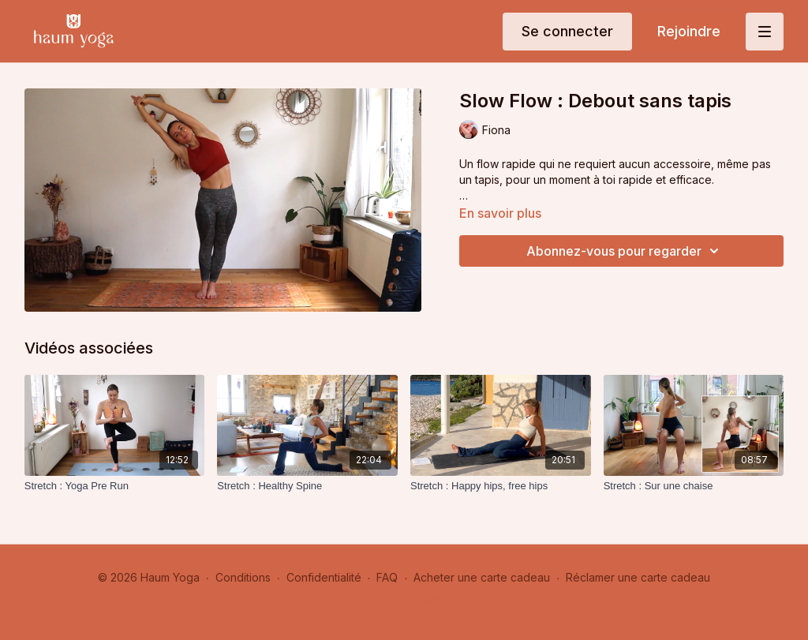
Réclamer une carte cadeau (638, 577)
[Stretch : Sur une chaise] (694, 486)
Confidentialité (323, 577)
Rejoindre (688, 31)
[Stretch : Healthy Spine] (307, 486)
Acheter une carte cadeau (481, 577)
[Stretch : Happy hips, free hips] (500, 486)
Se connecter (567, 31)
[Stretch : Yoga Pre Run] (114, 486)
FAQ (387, 577)
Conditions (243, 577)
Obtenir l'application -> (410, 600)
